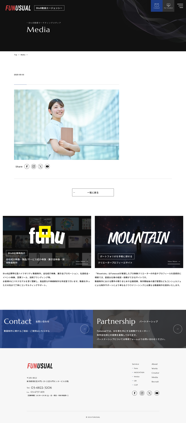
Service (135, 364)
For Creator (168, 6)
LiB (135, 381)
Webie (137, 376)
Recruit (155, 381)
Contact (157, 6)
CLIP (136, 385)
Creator (155, 373)
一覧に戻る (93, 192)
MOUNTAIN (139, 372)
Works (155, 368)
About (155, 364)
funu (136, 368)
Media (23, 55)
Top (15, 55)
